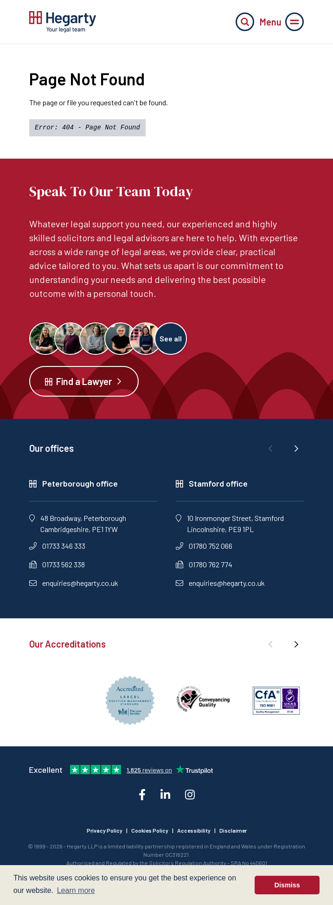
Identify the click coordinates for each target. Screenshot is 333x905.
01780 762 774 (204, 564)
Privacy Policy (104, 830)
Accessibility (194, 830)
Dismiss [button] (287, 885)
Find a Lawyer (84, 381)
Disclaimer (233, 830)
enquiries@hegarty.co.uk (73, 582)
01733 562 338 (57, 564)
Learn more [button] (76, 890)
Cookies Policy (149, 830)
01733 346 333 (57, 545)
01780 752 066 (204, 545)
